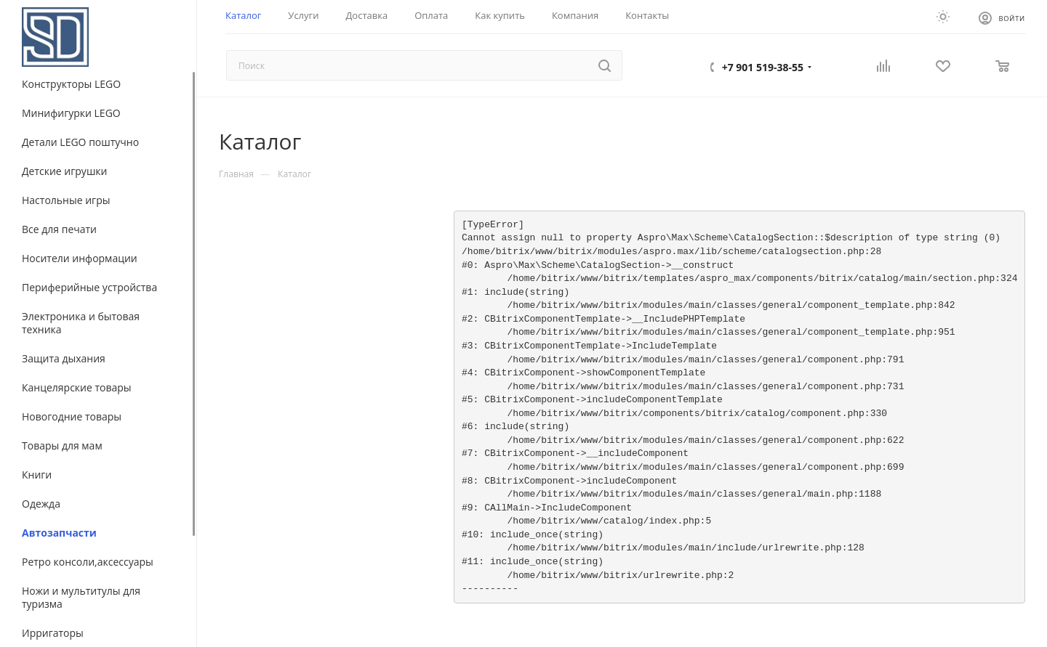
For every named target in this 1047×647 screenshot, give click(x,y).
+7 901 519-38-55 (762, 67)
